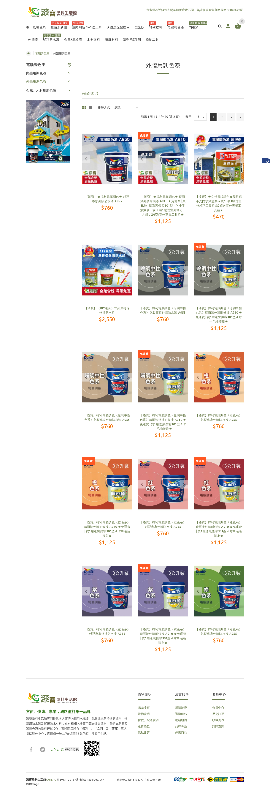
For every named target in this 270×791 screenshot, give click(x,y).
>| (240, 117)
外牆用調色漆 (36, 81)
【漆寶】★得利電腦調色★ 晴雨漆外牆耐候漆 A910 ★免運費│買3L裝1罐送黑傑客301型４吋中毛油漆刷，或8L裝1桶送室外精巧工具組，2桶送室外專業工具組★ (163, 205)
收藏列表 (218, 720)
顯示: (188, 116)
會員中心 (218, 707)
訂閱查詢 (218, 726)
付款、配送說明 (148, 720)
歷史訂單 (218, 714)
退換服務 (181, 714)
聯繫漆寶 (181, 707)
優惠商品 (181, 732)
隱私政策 (144, 732)
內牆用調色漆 (36, 73)
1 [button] (44, 153)
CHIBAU (41, 779)
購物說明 (144, 714)
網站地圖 (181, 720)
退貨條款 (144, 726)
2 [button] (49, 153)
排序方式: (104, 107)
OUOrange (32, 784)
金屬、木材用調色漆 (41, 90)
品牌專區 (181, 726)
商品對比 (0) (90, 93)
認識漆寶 (144, 707)
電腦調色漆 (42, 53)
